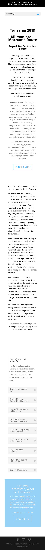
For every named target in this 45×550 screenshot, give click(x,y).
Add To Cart (22, 166)
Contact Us (22, 519)
